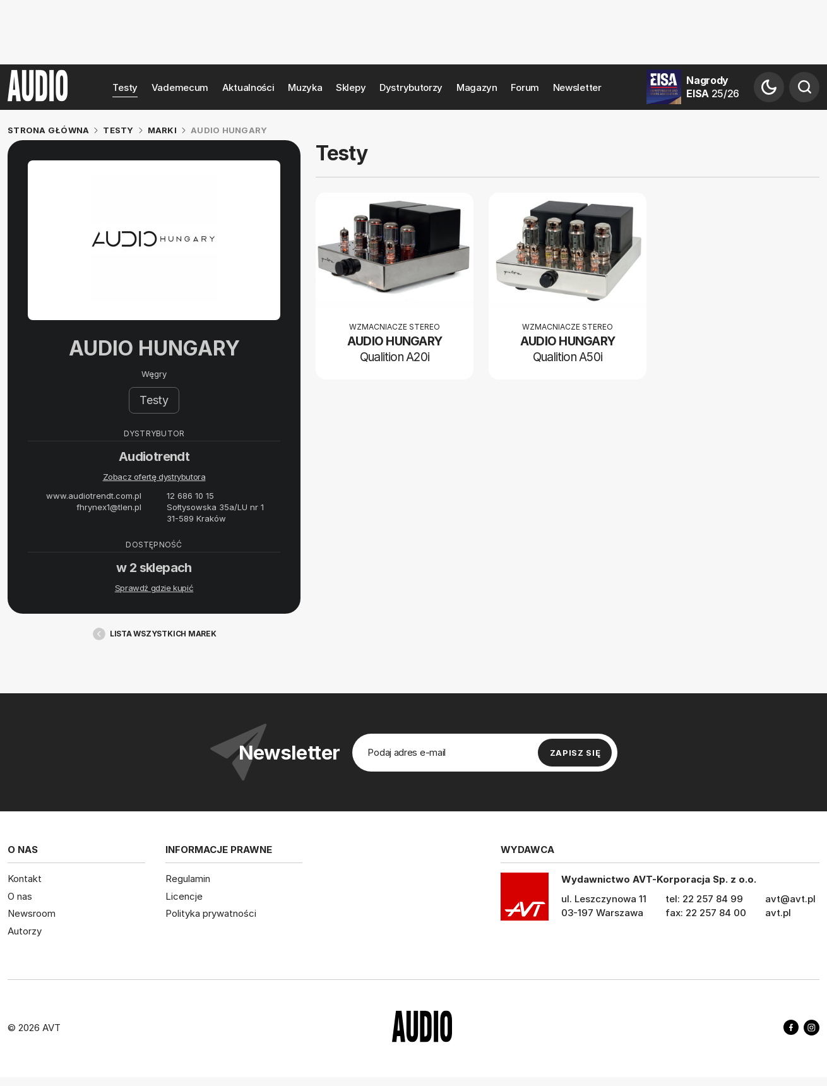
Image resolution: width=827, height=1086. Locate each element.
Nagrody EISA (712, 87)
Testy (125, 87)
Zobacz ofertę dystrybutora (154, 477)
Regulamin (187, 879)
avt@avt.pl (790, 899)
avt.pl (778, 913)
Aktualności (248, 87)
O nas (20, 896)
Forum (525, 87)
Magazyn (476, 87)
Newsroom (32, 913)
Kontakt (25, 879)
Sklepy (351, 87)
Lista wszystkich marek (154, 633)
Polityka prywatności (210, 913)
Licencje (184, 896)
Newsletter (577, 87)
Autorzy (25, 931)
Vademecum (180, 87)
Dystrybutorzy (411, 87)
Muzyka (305, 87)
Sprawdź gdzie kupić (154, 588)
